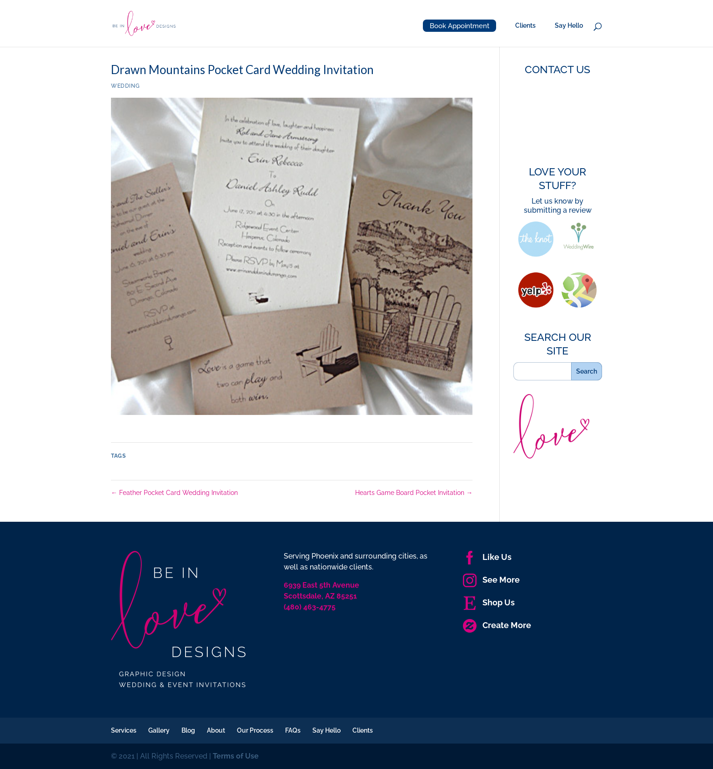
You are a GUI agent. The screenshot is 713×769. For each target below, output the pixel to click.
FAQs (293, 730)
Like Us (487, 557)
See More (491, 579)
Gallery (159, 730)
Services (123, 730)
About (216, 730)
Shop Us (489, 602)
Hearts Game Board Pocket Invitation (413, 492)
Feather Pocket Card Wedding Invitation (174, 492)
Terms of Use (236, 756)
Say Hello (569, 25)
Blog (188, 730)
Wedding (125, 86)
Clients (525, 25)
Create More (497, 625)
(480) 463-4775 (310, 607)
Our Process (255, 730)
